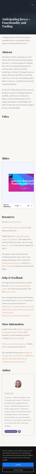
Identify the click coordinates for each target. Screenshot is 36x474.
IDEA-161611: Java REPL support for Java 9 (18, 306)
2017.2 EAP (9, 245)
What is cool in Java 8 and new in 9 (15, 344)
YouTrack (19, 300)
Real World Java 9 (14, 222)
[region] (18, 460)
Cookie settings (18, 470)
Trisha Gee (9, 393)
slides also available (15, 338)
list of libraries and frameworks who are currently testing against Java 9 (18, 358)
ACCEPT (18, 465)
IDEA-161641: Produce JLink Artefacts (16, 315)
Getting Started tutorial (10, 263)
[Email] (19, 431)
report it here (11, 292)
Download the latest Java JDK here (15, 227)
